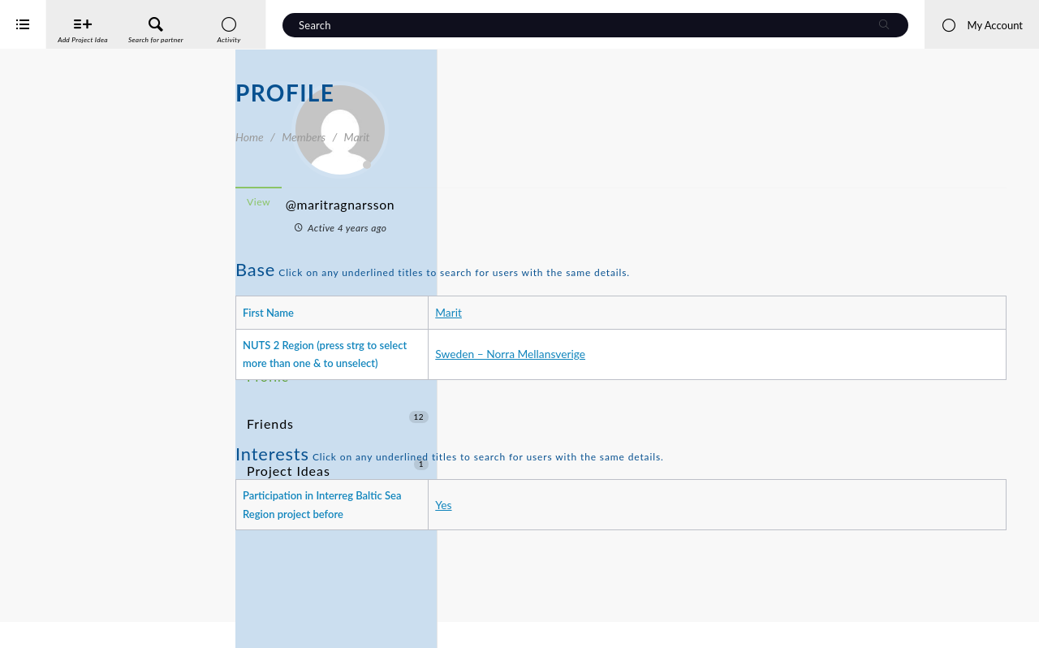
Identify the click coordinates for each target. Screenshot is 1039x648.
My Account (982, 25)
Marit (625, 312)
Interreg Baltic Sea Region (67, 611)
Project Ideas (338, 414)
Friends (338, 384)
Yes (620, 532)
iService (48, 625)
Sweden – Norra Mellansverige (687, 363)
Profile (265, 354)
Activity (269, 323)
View (494, 202)
